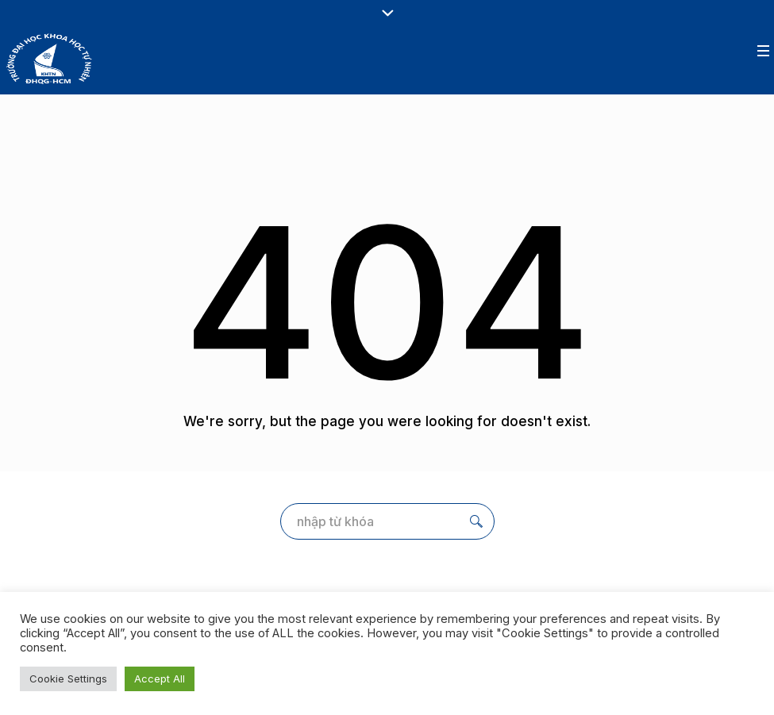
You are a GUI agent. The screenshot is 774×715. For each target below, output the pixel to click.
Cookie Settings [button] (68, 678)
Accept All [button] (159, 678)
